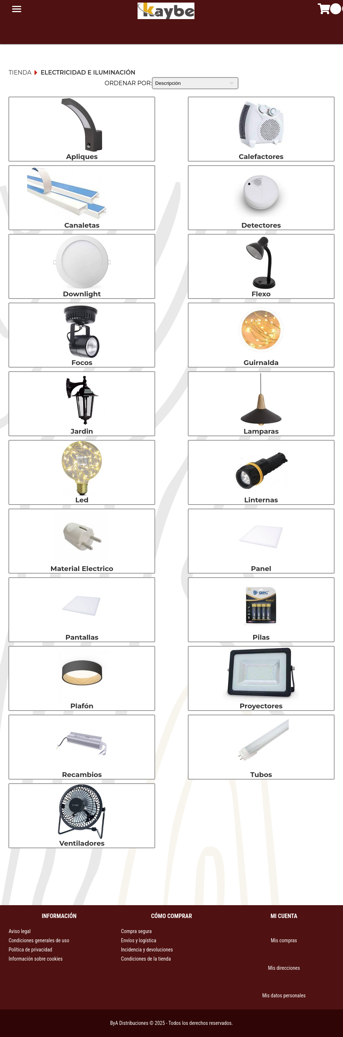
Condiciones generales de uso (38, 940)
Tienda (19, 72)
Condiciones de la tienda (146, 959)
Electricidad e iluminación (88, 72)
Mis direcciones (284, 968)
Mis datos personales (284, 995)
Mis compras (284, 940)
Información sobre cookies (35, 959)
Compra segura (136, 931)
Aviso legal (19, 931)
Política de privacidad (30, 950)
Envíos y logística (138, 940)
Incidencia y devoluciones (147, 950)
